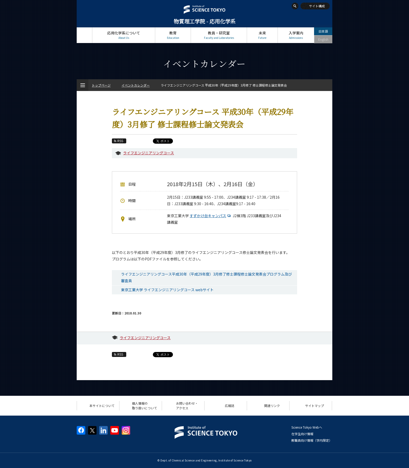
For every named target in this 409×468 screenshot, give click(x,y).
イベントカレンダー (136, 85)
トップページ (84, 35)
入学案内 (296, 35)
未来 (262, 35)
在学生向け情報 (302, 433)
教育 (173, 35)
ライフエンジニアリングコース (148, 152)
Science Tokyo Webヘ (306, 427)
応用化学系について (123, 35)
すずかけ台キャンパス (211, 215)
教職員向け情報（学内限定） (311, 440)
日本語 (323, 31)
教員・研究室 (219, 35)
